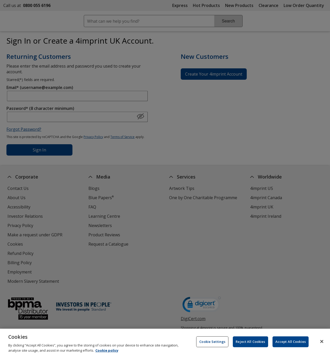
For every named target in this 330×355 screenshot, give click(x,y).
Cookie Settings (212, 344)
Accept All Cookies (290, 344)
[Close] (321, 344)
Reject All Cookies (250, 344)
